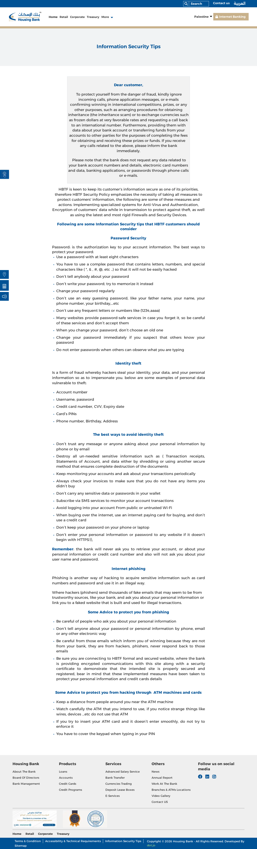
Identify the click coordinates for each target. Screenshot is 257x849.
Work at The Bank (164, 783)
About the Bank (24, 771)
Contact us (221, 3)
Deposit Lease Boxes (119, 789)
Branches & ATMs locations (171, 789)
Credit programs (70, 789)
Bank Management (26, 783)
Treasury (93, 17)
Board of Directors (26, 777)
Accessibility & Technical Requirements (73, 841)
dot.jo (151, 845)
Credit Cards (67, 783)
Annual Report (162, 777)
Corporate (77, 17)
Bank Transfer (115, 777)
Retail (64, 17)
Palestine (201, 17)
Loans (63, 771)
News (155, 771)
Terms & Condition (28, 841)
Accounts (66, 777)
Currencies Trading (118, 783)
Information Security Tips (123, 841)
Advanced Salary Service (122, 771)
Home (53, 17)
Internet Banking (232, 17)
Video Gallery (161, 795)
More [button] (105, 17)
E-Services (112, 795)
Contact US (160, 802)
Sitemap (21, 845)
